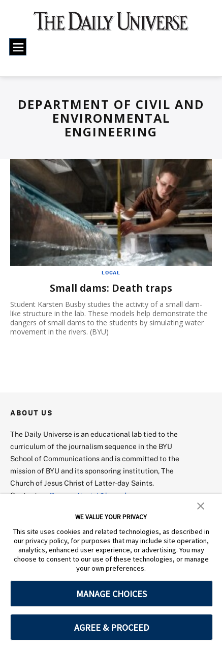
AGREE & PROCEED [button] (111, 627)
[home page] (111, 25)
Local (111, 272)
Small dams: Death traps (111, 288)
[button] (200, 505)
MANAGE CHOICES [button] (111, 594)
